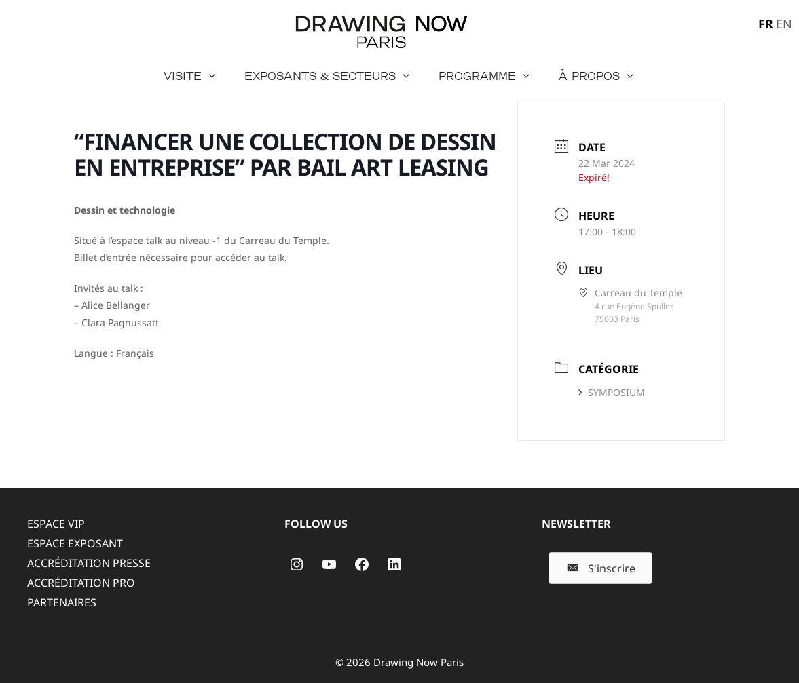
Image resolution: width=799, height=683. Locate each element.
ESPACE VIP (56, 523)
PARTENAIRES (61, 602)
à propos (604, 76)
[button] (600, 568)
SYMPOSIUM (611, 392)
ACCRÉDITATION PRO (81, 582)
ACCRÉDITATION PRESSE (89, 562)
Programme (492, 76)
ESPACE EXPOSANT (75, 543)
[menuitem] (764, 23)
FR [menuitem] (765, 24)
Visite (197, 76)
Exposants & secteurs (334, 76)
